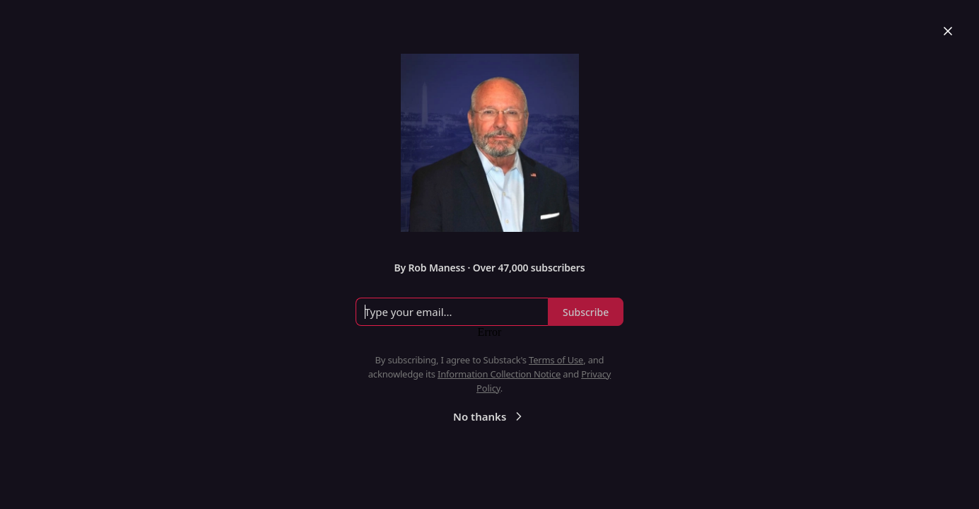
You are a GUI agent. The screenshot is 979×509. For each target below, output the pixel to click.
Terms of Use (556, 359)
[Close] (948, 31)
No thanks (489, 416)
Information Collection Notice (499, 374)
